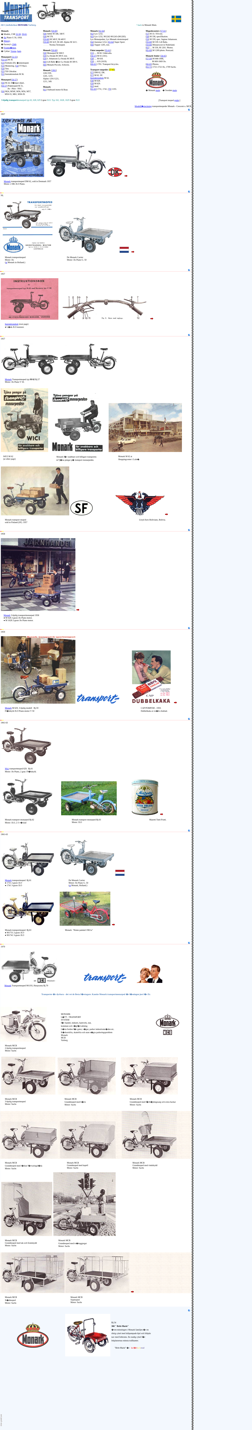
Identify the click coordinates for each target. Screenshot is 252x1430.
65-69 (148, 50)
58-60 (54, 31)
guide (176, 100)
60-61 (93, 64)
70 (110, 89)
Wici (7, 768)
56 (3, 83)
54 (17, 66)
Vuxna (13, 51)
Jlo (5, 37)
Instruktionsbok (97, 78)
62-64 (101, 31)
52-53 (4, 59)
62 (92, 34)
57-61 (163, 31)
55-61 (107, 50)
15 (1, 109)
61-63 (93, 89)
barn (19, 51)
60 (45, 62)
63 (92, 36)
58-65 (163, 56)
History (7, 41)
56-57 (4, 86)
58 (45, 34)
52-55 (14, 57)
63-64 (110, 42)
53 (3, 63)
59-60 (46, 39)
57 (92, 72)
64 (92, 42)
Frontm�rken (10, 48)
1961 (54, 70)
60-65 (148, 64)
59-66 (148, 45)
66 (92, 45)
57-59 (148, 58)
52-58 (18, 34)
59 (45, 56)
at (6, 262)
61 (45, 89)
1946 (14, 44)
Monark (5, 31)
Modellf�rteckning (143, 106)
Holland (4, 191)
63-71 (148, 67)
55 (3, 71)
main (158, 90)
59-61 (24, 34)
